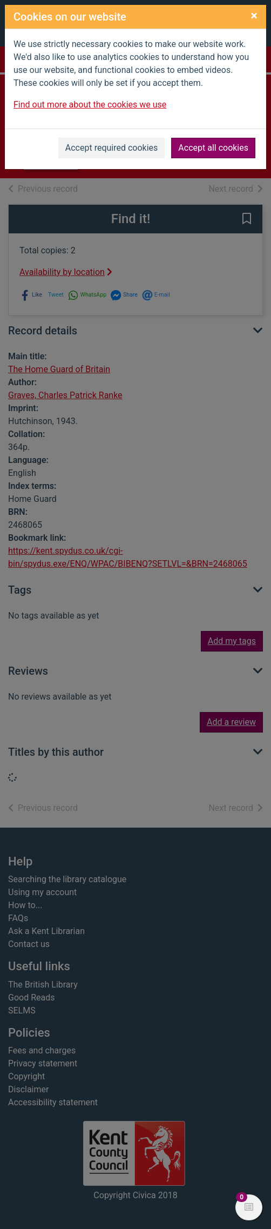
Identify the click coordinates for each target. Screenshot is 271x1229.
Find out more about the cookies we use (89, 104)
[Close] (254, 16)
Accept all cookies (213, 148)
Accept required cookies (111, 148)
